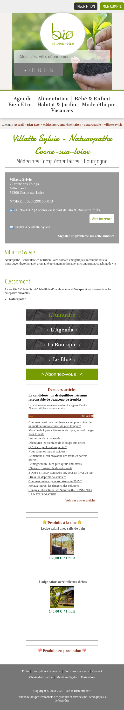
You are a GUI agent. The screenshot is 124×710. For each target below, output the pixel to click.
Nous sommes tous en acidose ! (47, 451)
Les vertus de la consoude (44, 438)
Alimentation (53, 99)
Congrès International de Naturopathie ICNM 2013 (60, 490)
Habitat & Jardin (56, 104)
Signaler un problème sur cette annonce (86, 236)
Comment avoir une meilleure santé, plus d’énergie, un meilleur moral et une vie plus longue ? (60, 424)
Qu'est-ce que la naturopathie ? (47, 447)
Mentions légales (66, 677)
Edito (25, 671)
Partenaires (88, 677)
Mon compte (112, 6)
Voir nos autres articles (80, 500)
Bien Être (20, 104)
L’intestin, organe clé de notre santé (50, 468)
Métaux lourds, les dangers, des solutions (53, 485)
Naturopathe (92, 124)
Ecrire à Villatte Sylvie (32, 227)
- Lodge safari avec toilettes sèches (62, 582)
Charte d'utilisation (41, 677)
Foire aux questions (76, 671)
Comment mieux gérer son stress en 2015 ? (55, 481)
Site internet (102, 219)
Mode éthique (99, 104)
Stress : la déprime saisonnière (47, 477)
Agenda (23, 99)
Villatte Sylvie (113, 124)
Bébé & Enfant (92, 99)
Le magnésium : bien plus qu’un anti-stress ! (55, 464)
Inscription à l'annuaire (46, 671)
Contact (97, 671)
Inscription (86, 6)
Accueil (19, 124)
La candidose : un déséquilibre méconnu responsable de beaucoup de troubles (57, 397)
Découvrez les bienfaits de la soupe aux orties (56, 442)
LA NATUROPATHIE (42, 494)
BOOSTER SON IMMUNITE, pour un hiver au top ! (61, 472)
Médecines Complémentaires (62, 124)
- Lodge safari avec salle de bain (62, 528)
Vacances (62, 110)
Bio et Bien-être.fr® (78, 691)
